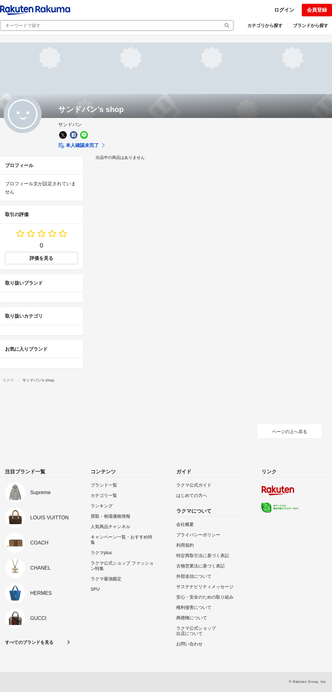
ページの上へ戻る (289, 431)
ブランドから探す (310, 25)
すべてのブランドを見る (29, 642)
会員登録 (317, 10)
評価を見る (41, 258)
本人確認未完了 (78, 145)
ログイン (284, 10)
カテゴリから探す (265, 25)
